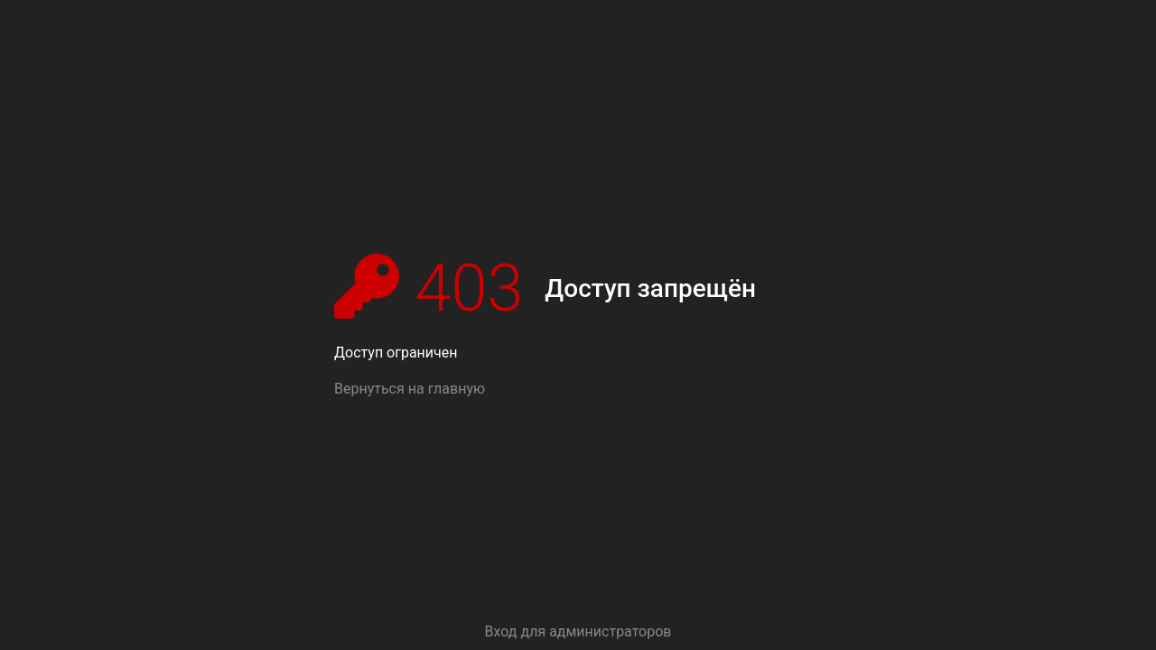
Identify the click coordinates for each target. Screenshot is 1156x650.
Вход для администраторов (578, 631)
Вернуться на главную (409, 388)
